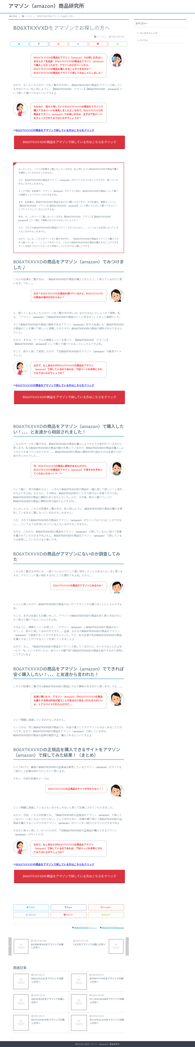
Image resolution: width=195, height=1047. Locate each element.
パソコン (143, 40)
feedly (106, 915)
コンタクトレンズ (148, 33)
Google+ (106, 907)
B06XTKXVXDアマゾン (84, 927)
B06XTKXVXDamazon (112, 927)
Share (68, 907)
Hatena (31, 915)
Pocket (68, 915)
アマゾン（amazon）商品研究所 (46, 6)
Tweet (31, 907)
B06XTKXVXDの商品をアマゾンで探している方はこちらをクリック (55, 130)
